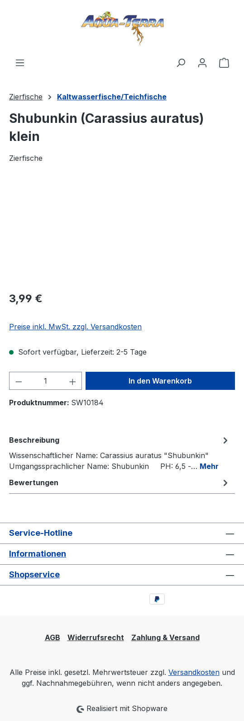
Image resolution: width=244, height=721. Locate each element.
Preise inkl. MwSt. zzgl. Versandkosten (75, 326)
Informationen (37, 553)
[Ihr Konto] (202, 62)
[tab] (119, 452)
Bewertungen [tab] (119, 482)
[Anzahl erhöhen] (72, 381)
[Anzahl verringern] (18, 381)
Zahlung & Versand (165, 637)
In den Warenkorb (160, 380)
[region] (122, 232)
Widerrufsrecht (95, 637)
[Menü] (20, 62)
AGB (52, 637)
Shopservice (34, 574)
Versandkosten (194, 672)
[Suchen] (180, 62)
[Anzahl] (46, 381)
